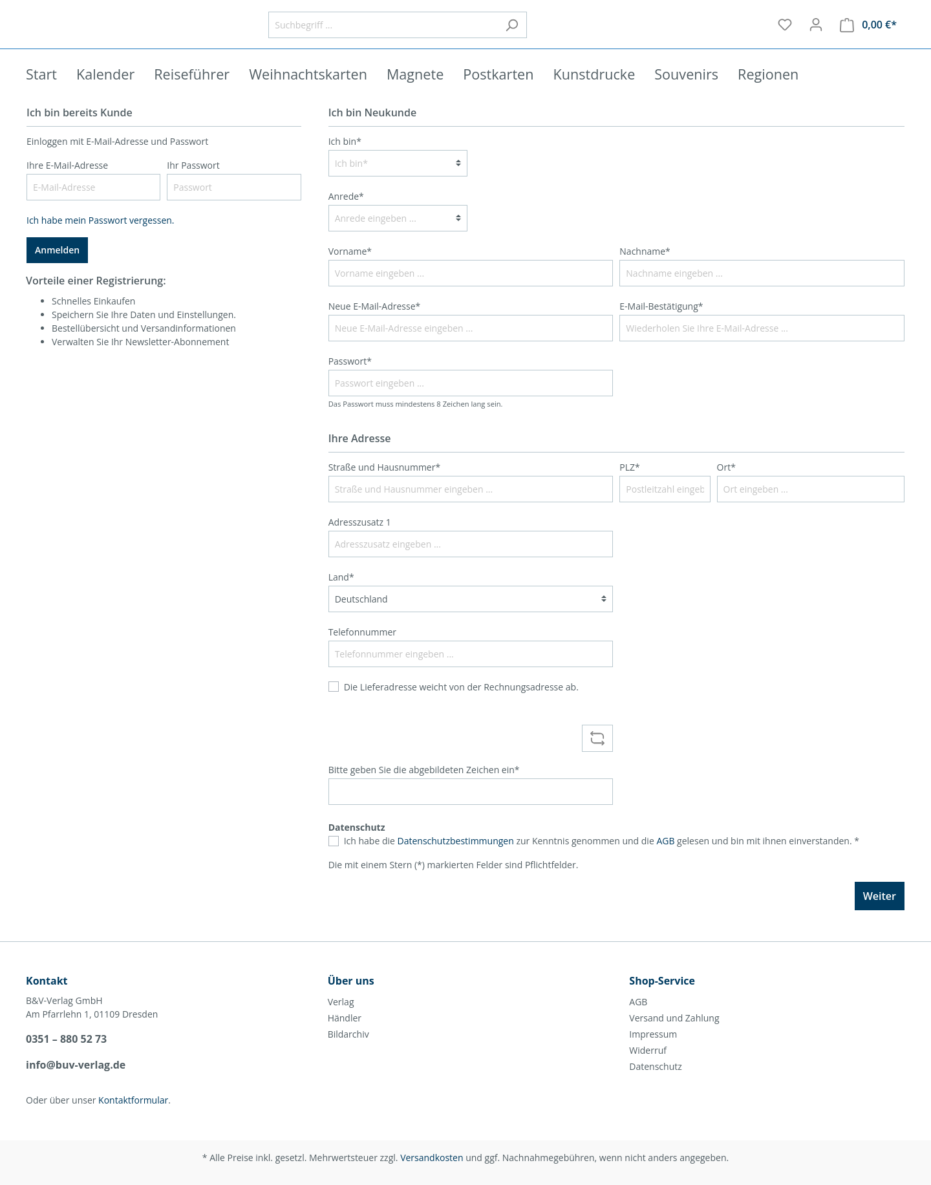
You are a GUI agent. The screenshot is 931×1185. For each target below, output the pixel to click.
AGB (665, 858)
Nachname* (644, 268)
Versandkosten (431, 1157)
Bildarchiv (348, 1034)
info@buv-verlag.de (75, 1065)
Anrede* (346, 214)
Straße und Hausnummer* (384, 484)
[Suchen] (601, 34)
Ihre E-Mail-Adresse (67, 182)
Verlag (341, 1002)
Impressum (653, 1034)
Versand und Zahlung (674, 1018)
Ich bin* (344, 159)
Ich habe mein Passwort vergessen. (101, 237)
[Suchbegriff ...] (472, 34)
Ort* (726, 484)
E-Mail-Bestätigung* (661, 323)
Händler (344, 1018)
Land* (341, 594)
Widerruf (648, 1050)
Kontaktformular (133, 1100)
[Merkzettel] (784, 34)
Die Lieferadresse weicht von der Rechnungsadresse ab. (461, 704)
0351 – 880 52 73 (66, 1039)
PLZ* (629, 484)
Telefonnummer (362, 649)
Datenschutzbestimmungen (456, 858)
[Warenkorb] (868, 34)
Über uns (351, 981)
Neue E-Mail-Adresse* (374, 323)
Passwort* (350, 378)
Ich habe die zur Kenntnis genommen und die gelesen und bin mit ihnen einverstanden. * (601, 858)
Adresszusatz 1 (359, 539)
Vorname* (350, 268)
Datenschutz (655, 1066)
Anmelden (57, 267)
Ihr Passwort (193, 182)
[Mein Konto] (815, 34)
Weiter (879, 913)
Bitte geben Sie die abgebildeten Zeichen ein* (424, 787)
